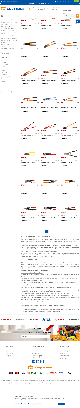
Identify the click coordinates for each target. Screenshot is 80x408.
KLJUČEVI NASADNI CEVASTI (8, 31)
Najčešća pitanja (36, 374)
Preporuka (4, 91)
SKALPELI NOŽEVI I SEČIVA (7, 65)
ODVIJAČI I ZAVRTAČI (7, 52)
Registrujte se (65, 1)
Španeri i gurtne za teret (7, 69)
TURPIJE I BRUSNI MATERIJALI (8, 42)
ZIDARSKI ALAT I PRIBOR (7, 44)
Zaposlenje (8, 372)
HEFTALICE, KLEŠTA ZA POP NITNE (9, 56)
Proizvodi (12, 18)
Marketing (31, 403)
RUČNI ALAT (17, 18)
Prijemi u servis (9, 371)
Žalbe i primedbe (63, 376)
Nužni (18, 403)
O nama (7, 367)
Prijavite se (55, 354)
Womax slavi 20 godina (7, 93)
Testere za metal (5, 62)
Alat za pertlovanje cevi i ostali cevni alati (9, 50)
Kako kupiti (35, 367)
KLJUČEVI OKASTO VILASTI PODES (9, 32)
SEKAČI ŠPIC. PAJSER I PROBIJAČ (9, 40)
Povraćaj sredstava (63, 374)
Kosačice (4, 97)
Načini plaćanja (36, 371)
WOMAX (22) (5, 80)
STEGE (3, 64)
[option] (40, 3)
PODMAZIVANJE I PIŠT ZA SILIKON (9, 58)
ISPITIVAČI (4, 54)
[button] (71, 16)
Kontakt (7, 374)
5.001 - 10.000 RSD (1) (7, 109)
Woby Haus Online (5, 18)
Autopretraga (53, 21)
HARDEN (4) (4, 84)
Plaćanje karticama (37, 372)
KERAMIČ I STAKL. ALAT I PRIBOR (9, 47)
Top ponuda (4, 90)
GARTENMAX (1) (5, 82)
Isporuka (34, 369)
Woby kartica (9, 369)
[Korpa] (76, 1)
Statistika (24, 403)
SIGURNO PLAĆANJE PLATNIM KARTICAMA (40, 3)
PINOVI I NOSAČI (5, 34)
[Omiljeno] (71, 1)
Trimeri (3, 99)
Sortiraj (60, 21)
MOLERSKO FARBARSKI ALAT (8, 46)
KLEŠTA (4, 27)
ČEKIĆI (3, 60)
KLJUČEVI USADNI (5, 29)
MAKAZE (3, 67)
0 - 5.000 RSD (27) (6, 107)
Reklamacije (62, 371)
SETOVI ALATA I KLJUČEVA (7, 25)
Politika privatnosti (63, 369)
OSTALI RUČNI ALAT (6, 71)
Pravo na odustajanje (64, 372)
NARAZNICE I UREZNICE (6, 36)
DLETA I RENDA (5, 38)
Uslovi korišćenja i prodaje (65, 367)
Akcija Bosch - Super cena (8, 95)
